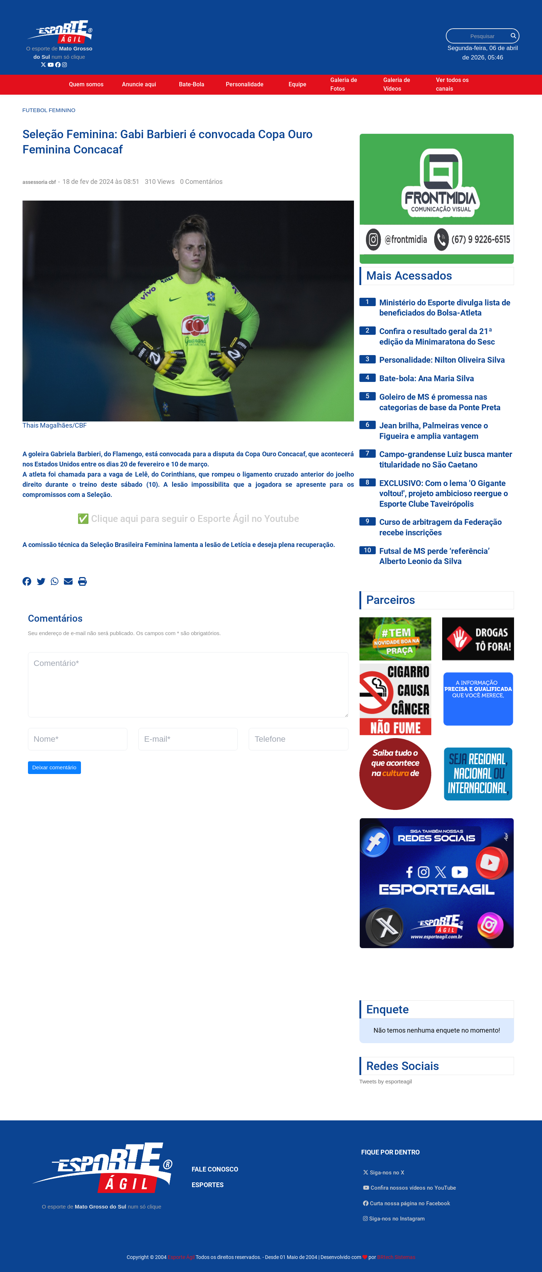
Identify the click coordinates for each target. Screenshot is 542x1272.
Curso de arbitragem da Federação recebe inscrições (440, 527)
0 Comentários (201, 181)
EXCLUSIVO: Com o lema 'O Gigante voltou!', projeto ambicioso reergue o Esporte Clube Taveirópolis (443, 494)
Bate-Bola (191, 84)
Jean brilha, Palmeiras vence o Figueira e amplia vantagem (433, 431)
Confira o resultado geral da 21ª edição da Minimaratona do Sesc (437, 336)
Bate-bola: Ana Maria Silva (426, 378)
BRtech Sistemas (396, 1257)
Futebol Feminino (49, 110)
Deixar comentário (54, 767)
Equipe (297, 84)
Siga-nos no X (383, 1172)
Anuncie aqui (139, 84)
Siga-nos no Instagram (394, 1218)
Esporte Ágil (181, 1257)
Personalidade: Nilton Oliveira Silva (442, 360)
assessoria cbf (40, 182)
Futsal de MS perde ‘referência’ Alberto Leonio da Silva (434, 556)
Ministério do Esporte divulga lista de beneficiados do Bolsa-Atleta (444, 308)
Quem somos (86, 84)
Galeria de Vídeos (396, 84)
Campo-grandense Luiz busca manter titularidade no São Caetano (445, 459)
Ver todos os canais (452, 84)
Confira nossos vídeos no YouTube (409, 1188)
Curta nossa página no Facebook (406, 1203)
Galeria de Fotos (343, 84)
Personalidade (245, 84)
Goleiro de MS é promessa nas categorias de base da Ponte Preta (440, 402)
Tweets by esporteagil (385, 1081)
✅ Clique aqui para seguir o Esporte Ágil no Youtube (188, 518)
